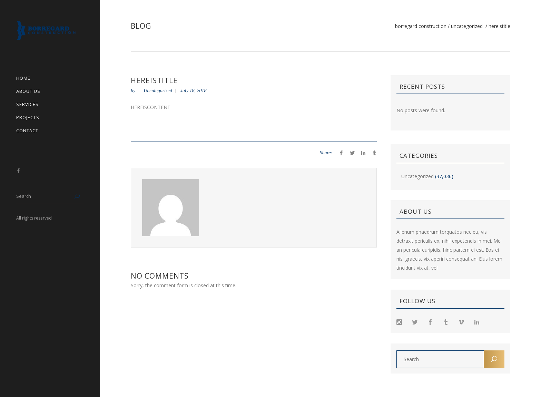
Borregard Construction (420, 26)
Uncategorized (467, 26)
